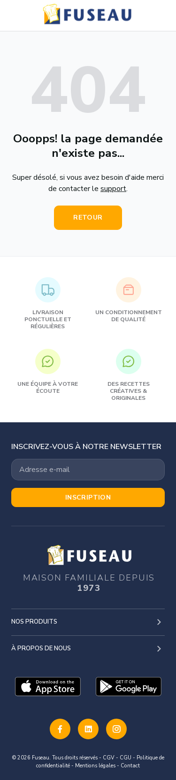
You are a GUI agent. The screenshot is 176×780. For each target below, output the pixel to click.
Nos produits (34, 622)
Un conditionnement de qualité (128, 300)
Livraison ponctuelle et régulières (47, 303)
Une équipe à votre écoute (47, 372)
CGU (125, 757)
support (113, 189)
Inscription (88, 497)
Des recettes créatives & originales (128, 375)
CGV (109, 757)
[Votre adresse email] (88, 469)
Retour (88, 217)
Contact (130, 765)
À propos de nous (41, 648)
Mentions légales (95, 765)
